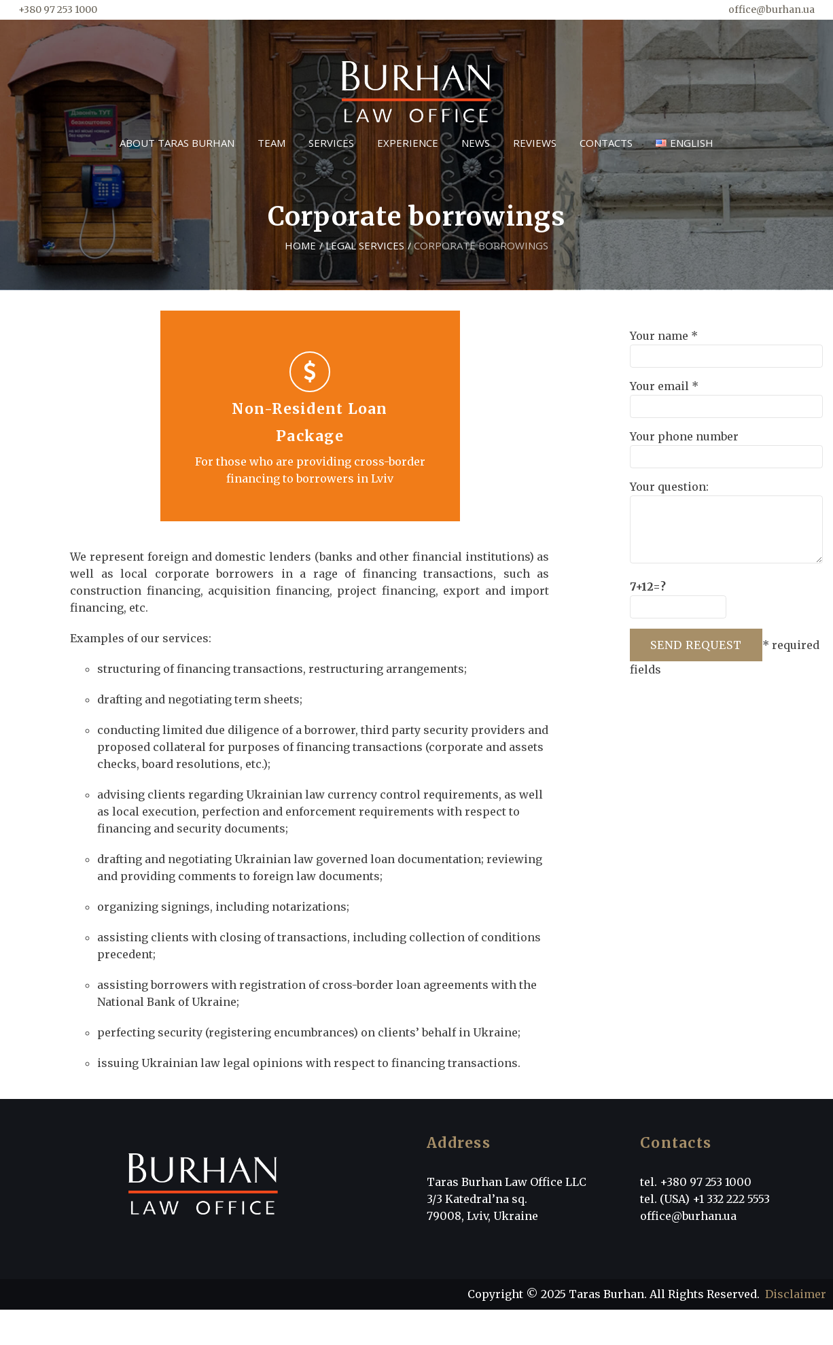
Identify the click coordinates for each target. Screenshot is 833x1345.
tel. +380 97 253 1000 (695, 1182)
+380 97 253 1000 (57, 9)
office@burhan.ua (771, 9)
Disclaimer (795, 1294)
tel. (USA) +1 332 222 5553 (705, 1199)
